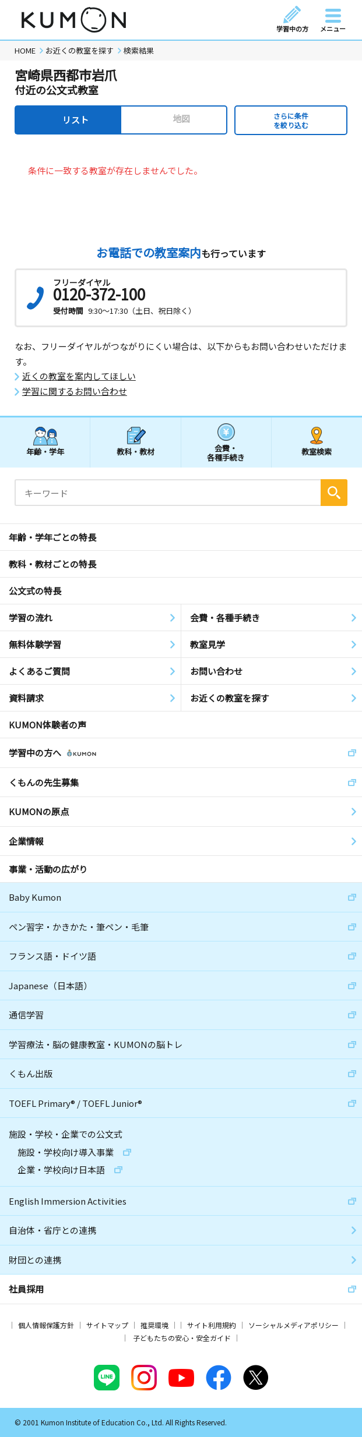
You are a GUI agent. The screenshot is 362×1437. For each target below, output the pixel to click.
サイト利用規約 (211, 1325)
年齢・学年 (45, 451)
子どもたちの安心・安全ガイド (182, 1338)
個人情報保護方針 (46, 1325)
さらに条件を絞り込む (290, 120)
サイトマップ (107, 1325)
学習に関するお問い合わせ (74, 391)
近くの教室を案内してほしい (79, 376)
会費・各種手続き (226, 452)
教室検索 (316, 451)
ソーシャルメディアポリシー (293, 1325)
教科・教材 (135, 451)
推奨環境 (154, 1325)
